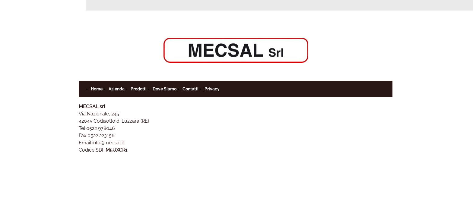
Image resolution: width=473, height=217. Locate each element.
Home (97, 88)
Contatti (190, 88)
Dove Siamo (164, 88)
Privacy (212, 88)
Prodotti (139, 88)
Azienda (117, 88)
